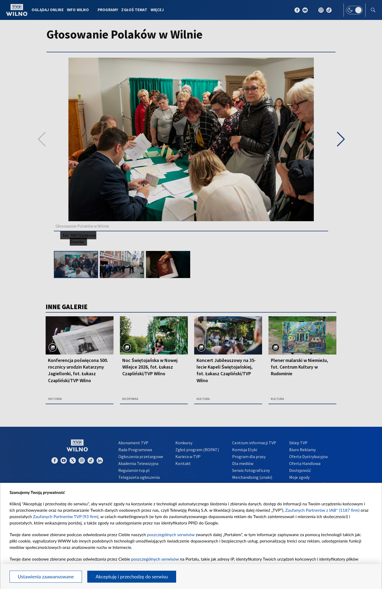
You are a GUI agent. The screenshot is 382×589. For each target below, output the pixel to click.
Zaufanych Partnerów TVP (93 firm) (65, 516)
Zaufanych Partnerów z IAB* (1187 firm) (322, 510)
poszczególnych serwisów (170, 534)
